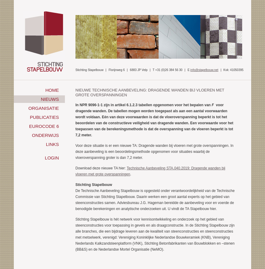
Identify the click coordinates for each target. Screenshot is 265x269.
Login (52, 157)
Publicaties (44, 117)
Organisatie (44, 108)
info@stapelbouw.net (204, 70)
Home (52, 90)
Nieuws (50, 99)
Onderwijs (45, 135)
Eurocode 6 (44, 126)
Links (52, 144)
